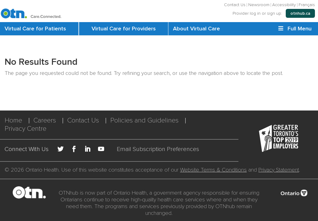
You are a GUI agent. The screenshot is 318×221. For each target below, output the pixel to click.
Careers (44, 120)
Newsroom (258, 5)
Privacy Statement (278, 169)
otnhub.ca (300, 13)
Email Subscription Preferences (158, 149)
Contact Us (234, 5)
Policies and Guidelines (144, 120)
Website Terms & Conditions (213, 169)
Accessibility (284, 5)
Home (13, 120)
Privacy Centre (25, 129)
